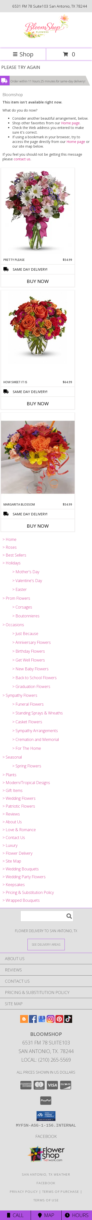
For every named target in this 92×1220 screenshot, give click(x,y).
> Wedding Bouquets (20, 869)
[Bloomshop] (46, 41)
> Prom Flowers (16, 598)
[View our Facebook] (33, 1021)
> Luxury (9, 845)
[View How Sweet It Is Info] (38, 327)
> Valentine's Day (27, 580)
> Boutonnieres (25, 616)
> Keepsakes (13, 884)
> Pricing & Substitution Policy (28, 892)
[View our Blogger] (24, 1021)
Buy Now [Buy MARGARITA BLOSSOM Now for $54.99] (38, 526)
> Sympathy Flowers (19, 695)
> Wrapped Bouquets (21, 900)
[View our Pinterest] (59, 1021)
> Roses (9, 547)
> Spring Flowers (26, 766)
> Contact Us (13, 837)
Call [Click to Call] (15, 1215)
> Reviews (11, 814)
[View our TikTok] (68, 1021)
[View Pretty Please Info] (38, 212)
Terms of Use (46, 1200)
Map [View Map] (46, 1215)
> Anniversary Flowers (31, 642)
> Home (9, 539)
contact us (22, 159)
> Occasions (13, 624)
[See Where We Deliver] (46, 944)
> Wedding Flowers (19, 798)
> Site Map (11, 861)
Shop (23, 54)
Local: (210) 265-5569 (46, 1059)
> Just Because (25, 633)
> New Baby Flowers (30, 669)
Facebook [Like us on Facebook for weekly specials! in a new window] (46, 1136)
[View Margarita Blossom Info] (38, 457)
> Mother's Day (25, 571)
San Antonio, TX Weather (46, 1174)
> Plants (9, 774)
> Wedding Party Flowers (24, 876)
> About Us (12, 822)
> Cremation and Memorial (35, 739)
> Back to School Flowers (34, 677)
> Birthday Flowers (28, 651)
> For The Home (26, 748)
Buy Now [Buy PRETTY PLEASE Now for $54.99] (38, 281)
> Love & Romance (19, 829)
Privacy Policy (24, 1191)
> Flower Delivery (17, 853)
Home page (70, 123)
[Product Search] (46, 916)
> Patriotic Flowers (18, 806)
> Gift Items (12, 790)
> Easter (19, 589)
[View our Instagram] (50, 1021)
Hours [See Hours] (77, 1215)
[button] (46, 1116)
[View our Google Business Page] (42, 1021)
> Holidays (11, 563)
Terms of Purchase (60, 1191)
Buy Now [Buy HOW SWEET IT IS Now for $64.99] (38, 403)
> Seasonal (12, 757)
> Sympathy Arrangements (35, 730)
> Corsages (22, 607)
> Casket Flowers (27, 721)
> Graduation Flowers (31, 686)
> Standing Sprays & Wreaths (37, 713)
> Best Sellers (14, 555)
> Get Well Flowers (28, 660)
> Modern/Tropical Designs (26, 782)
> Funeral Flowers (28, 704)
